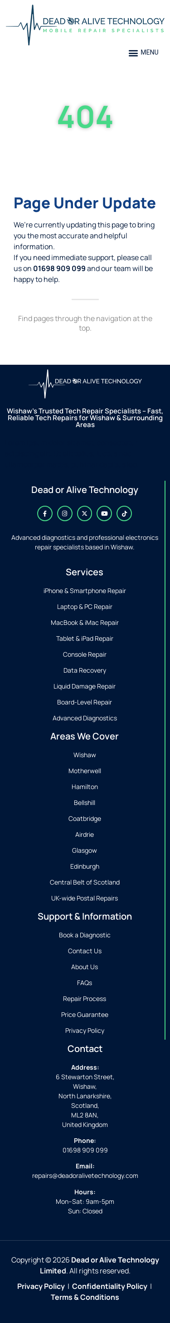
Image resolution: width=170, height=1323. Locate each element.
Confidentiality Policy (109, 1286)
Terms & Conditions (85, 1297)
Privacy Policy (41, 1286)
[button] (143, 52)
